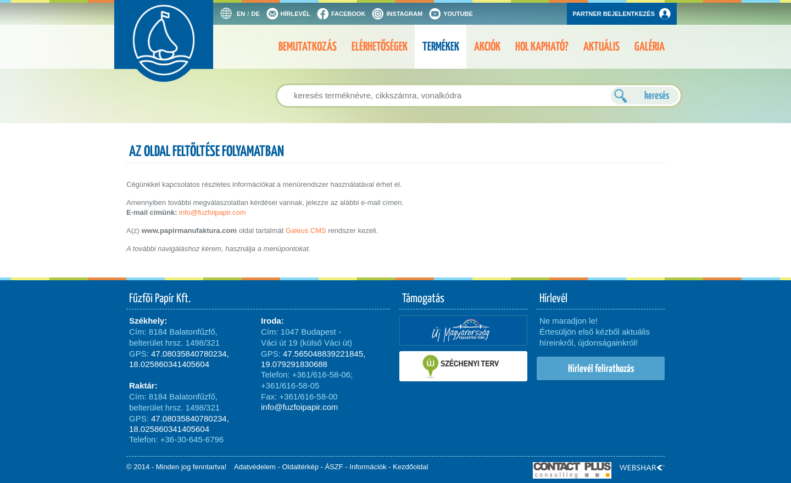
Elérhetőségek (380, 46)
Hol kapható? (542, 46)
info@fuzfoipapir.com (212, 212)
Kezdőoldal (410, 467)
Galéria (649, 46)
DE (255, 13)
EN (241, 13)
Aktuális (601, 46)
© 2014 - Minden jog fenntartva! (176, 467)
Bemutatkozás (307, 46)
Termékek (440, 46)
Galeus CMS (306, 230)
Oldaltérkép (300, 467)
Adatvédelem (255, 467)
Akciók (487, 46)
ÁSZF (334, 467)
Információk (367, 467)
